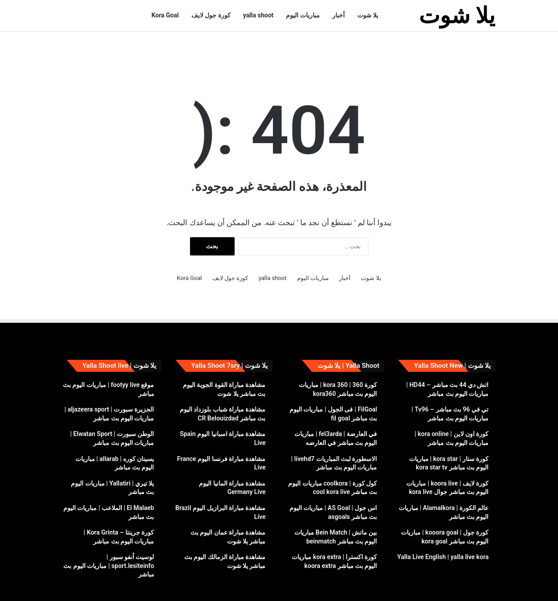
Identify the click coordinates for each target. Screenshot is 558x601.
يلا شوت (367, 15)
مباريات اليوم (302, 15)
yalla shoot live (181, 584)
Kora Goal (165, 15)
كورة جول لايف (211, 15)
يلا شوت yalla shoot (470, 584)
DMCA (99, 584)
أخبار (338, 15)
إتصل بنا (75, 584)
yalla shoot (258, 15)
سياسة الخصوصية (134, 584)
